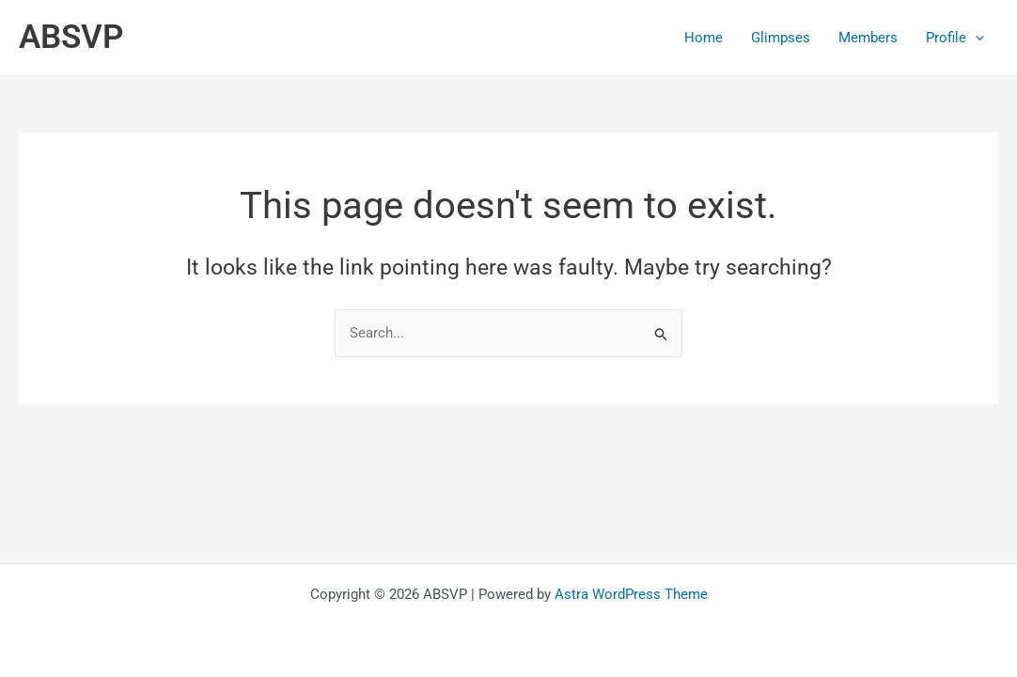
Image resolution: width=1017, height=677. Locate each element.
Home (703, 37)
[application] (975, 37)
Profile (955, 37)
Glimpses (780, 37)
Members (868, 37)
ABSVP (71, 37)
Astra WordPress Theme (631, 594)
